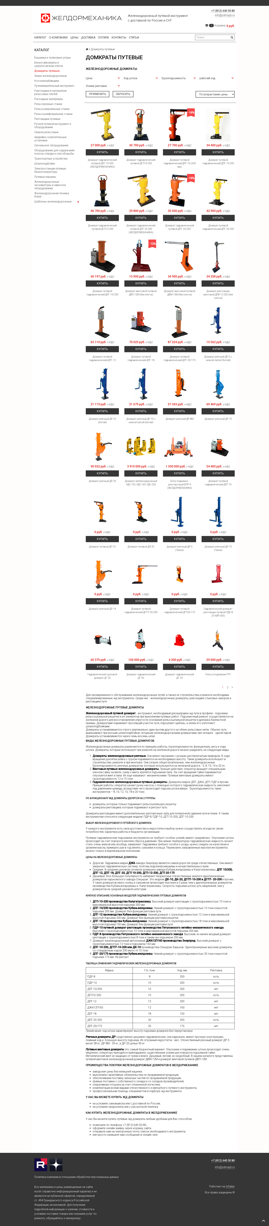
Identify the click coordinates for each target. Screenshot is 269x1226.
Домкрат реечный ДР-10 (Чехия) (218, 548)
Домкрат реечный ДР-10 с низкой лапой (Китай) (140, 420)
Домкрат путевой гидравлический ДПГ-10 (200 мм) (179, 163)
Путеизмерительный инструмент (54, 85)
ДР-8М (105, 1043)
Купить (102, 152)
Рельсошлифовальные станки (53, 114)
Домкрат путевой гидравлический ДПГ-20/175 (180, 358)
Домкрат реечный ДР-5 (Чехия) (179, 548)
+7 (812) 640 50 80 (223, 10)
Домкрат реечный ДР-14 (102, 608)
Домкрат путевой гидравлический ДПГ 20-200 (218, 227)
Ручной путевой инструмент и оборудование (52, 125)
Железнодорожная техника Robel (51, 195)
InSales (230, 1186)
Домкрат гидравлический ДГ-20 (179, 676)
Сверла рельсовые (46, 132)
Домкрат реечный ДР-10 (218, 418)
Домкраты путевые (47, 70)
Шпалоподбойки (44, 163)
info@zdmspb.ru (225, 15)
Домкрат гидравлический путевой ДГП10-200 (141, 162)
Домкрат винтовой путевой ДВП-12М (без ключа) (141, 293)
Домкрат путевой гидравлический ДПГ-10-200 (218, 162)
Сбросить (123, 94)
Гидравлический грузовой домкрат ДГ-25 (102, 676)
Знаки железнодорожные (50, 75)
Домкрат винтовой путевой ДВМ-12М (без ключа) (179, 293)
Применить (97, 94)
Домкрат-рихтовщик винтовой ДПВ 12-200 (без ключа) (218, 294)
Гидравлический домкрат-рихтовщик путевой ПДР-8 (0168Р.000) (218, 612)
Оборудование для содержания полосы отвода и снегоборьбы (54, 152)
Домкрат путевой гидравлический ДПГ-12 (102, 358)
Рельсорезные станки (48, 104)
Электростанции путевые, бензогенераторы (50, 170)
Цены (74, 37)
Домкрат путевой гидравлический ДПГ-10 (218, 483)
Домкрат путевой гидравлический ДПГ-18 (141, 358)
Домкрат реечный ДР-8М (180, 418)
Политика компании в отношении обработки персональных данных (76, 1177)
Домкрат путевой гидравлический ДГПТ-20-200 (140, 610)
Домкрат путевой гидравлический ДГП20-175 (179, 610)
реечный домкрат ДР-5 (214, 1040)
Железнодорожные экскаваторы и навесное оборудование (50, 185)
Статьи (134, 37)
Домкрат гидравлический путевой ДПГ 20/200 (179, 227)
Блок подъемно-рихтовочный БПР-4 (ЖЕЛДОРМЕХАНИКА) (179, 484)
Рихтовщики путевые (47, 119)
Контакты (119, 37)
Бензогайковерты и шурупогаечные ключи (48, 64)
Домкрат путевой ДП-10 (102, 546)
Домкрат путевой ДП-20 (141, 546)
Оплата (103, 37)
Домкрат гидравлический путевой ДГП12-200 (102, 227)
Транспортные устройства (50, 158)
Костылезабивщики (46, 80)
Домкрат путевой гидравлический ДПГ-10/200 (102, 293)
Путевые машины (45, 176)
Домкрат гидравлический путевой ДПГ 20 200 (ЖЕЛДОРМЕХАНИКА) (141, 229)
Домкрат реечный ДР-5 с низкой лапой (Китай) (218, 358)
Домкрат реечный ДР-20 (102, 481)
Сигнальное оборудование (51, 145)
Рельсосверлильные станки (51, 109)
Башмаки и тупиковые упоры (52, 57)
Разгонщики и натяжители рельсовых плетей (50, 92)
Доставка (88, 37)
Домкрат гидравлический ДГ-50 (141, 676)
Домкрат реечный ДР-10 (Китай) (102, 420)
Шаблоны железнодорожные (53, 201)
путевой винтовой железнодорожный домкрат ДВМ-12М (122, 1059)
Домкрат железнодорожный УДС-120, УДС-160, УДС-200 (141, 483)
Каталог (40, 37)
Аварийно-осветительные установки (50, 138)
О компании (58, 37)
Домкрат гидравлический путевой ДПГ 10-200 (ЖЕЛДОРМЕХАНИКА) (102, 163)
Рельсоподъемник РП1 (218, 674)
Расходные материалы (48, 99)
